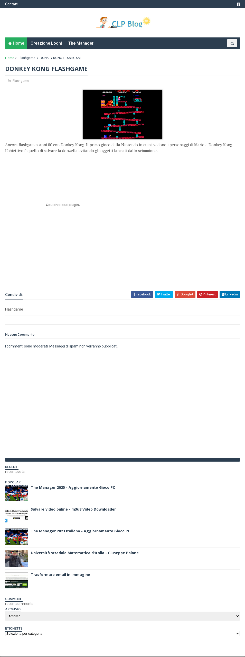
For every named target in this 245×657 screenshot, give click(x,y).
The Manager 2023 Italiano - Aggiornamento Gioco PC (80, 531)
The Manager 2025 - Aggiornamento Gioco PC (73, 487)
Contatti (11, 4)
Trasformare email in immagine (60, 575)
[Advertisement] (65, 277)
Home (18, 43)
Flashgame (27, 58)
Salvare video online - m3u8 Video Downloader (73, 509)
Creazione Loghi (46, 43)
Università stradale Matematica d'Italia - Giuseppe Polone (85, 553)
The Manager (80, 43)
